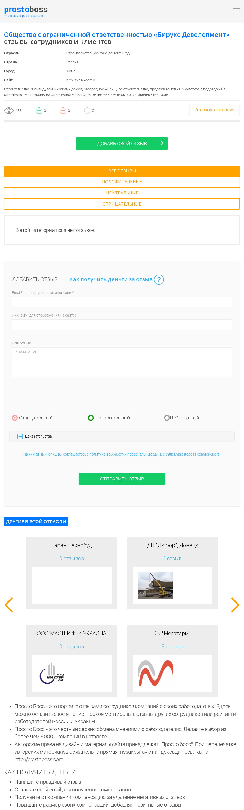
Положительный (112, 384)
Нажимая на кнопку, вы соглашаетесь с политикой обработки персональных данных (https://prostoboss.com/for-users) (122, 421)
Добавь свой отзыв (130, 143)
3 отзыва (172, 613)
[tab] (30, 171)
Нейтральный (184, 384)
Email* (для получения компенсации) (43, 260)
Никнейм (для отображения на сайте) (44, 282)
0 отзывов (71, 525)
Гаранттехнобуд (72, 512)
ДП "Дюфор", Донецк (172, 512)
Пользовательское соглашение (70, 802)
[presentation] (52, 362)
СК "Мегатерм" (172, 600)
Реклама (186, 802)
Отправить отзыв (122, 446)
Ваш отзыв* (22, 310)
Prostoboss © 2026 (20, 802)
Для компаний (117, 802)
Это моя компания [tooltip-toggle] (214, 109)
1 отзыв (172, 525)
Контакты (210, 802)
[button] (122, 403)
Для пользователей (154, 802)
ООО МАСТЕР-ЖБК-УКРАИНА (71, 600)
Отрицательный (36, 384)
